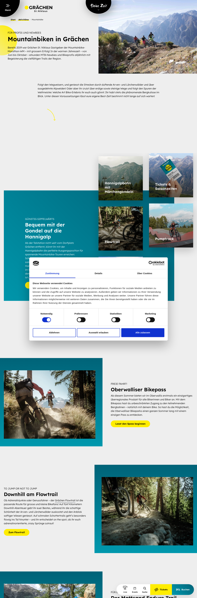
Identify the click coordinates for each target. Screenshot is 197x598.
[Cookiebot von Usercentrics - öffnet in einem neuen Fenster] (150, 263)
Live (125, 589)
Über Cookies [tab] (144, 273)
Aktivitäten (23, 19)
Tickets (161, 589)
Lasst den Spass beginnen (130, 423)
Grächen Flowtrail (65, 500)
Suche (144, 590)
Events (135, 590)
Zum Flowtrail (16, 532)
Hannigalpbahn (34, 250)
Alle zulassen (142, 332)
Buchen (183, 589)
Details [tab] (98, 273)
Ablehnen (54, 332)
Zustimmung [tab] (52, 273)
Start (13, 19)
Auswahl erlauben (98, 332)
